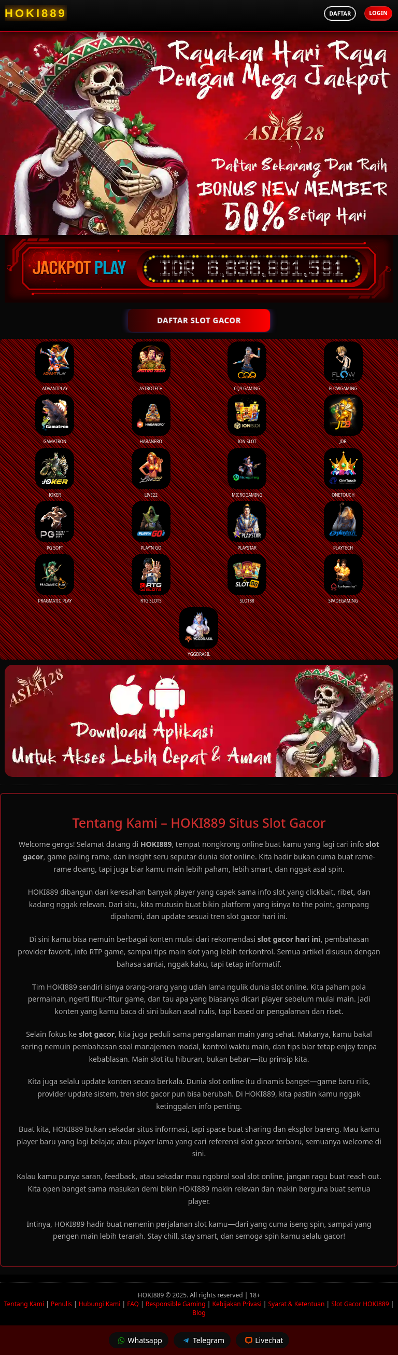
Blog (199, 1312)
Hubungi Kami (100, 1303)
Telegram (202, 1340)
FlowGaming (343, 366)
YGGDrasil (198, 632)
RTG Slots (151, 579)
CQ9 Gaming (247, 366)
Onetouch (343, 473)
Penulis (61, 1303)
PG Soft (54, 526)
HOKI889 (151, 1295)
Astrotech (151, 366)
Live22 (151, 473)
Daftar (340, 13)
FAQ (133, 1303)
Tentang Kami (24, 1303)
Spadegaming (343, 579)
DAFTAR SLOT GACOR (199, 320)
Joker (54, 473)
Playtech (343, 526)
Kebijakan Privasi (237, 1303)
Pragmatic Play (54, 579)
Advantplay (54, 366)
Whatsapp (138, 1340)
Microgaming (247, 473)
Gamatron (54, 419)
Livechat (262, 1340)
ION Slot (247, 419)
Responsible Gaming (176, 1303)
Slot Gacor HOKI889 (360, 1303)
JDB (343, 419)
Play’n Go (151, 526)
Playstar (247, 526)
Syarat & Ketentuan (296, 1303)
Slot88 (247, 579)
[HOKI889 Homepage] (36, 13)
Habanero (151, 419)
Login (378, 13)
